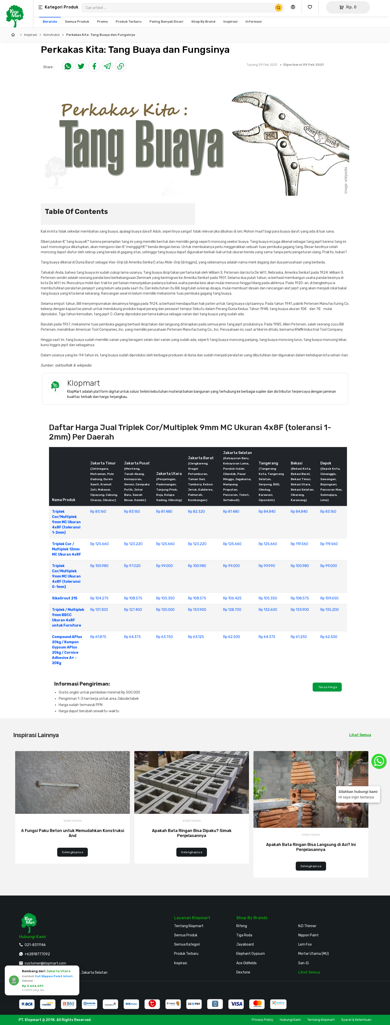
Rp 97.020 (132, 566)
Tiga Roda (244, 935)
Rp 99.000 (164, 566)
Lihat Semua (360, 735)
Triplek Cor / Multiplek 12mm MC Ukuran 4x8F (66, 549)
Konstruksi (52, 35)
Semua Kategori (187, 944)
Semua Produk (185, 935)
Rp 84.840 (267, 512)
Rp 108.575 (133, 598)
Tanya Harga (327, 687)
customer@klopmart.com (45, 963)
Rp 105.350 (165, 598)
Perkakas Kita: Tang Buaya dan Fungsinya (100, 35)
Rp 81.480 (164, 512)
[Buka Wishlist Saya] (311, 7)
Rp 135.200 (329, 610)
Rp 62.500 (231, 637)
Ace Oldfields (246, 963)
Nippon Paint (308, 935)
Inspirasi (30, 35)
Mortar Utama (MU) (313, 954)
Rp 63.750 (164, 637)
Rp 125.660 (99, 544)
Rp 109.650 (329, 598)
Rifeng (241, 926)
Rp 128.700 (232, 610)
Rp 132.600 (268, 610)
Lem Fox (305, 944)
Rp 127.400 (133, 610)
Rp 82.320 (196, 512)
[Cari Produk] (278, 7)
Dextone (243, 972)
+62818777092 (37, 954)
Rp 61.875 (98, 637)
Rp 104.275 (99, 598)
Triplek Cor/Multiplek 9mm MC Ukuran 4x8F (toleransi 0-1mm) (66, 576)
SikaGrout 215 (64, 598)
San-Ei (303, 963)
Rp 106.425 (232, 598)
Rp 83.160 (98, 512)
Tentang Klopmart (188, 926)
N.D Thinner (307, 926)
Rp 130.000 (165, 610)
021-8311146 (35, 945)
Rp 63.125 (196, 637)
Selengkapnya (72, 852)
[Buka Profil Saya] (294, 7)
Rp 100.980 (99, 566)
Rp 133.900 (197, 610)
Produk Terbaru (186, 954)
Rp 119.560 (299, 544)
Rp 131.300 (99, 610)
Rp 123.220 (133, 544)
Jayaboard (245, 944)
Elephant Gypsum (250, 954)
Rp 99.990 (267, 566)
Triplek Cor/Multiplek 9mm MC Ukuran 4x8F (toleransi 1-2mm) (66, 522)
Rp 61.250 (299, 637)
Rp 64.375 (132, 637)
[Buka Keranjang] (348, 7)
